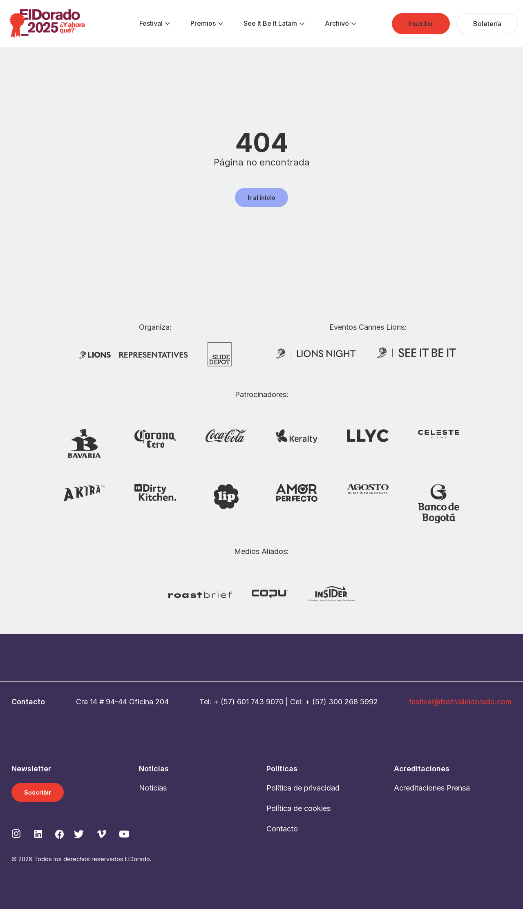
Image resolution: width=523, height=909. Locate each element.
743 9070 (267, 701)
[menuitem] (151, 23)
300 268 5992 (353, 701)
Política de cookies (298, 808)
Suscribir (37, 792)
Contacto (282, 828)
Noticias (153, 788)
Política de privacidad (303, 788)
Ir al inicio (261, 197)
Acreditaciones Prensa (432, 788)
